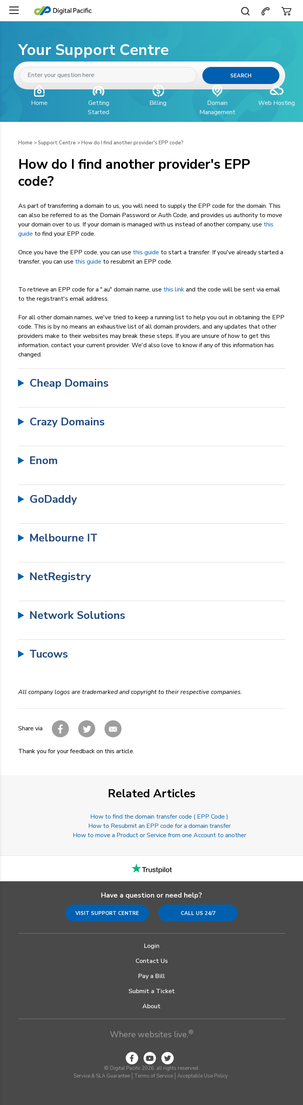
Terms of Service (153, 1075)
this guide (146, 252)
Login (151, 946)
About (151, 1006)
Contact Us (151, 961)
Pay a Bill (151, 976)
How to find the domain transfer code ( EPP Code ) (159, 816)
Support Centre (57, 142)
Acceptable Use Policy (202, 1075)
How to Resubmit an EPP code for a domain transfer (159, 826)
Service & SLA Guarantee (102, 1075)
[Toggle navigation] (14, 10)
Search (241, 75)
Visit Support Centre (107, 913)
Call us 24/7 (198, 913)
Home (25, 142)
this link (173, 289)
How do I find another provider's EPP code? (132, 142)
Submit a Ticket (151, 991)
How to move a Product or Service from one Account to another (159, 835)
